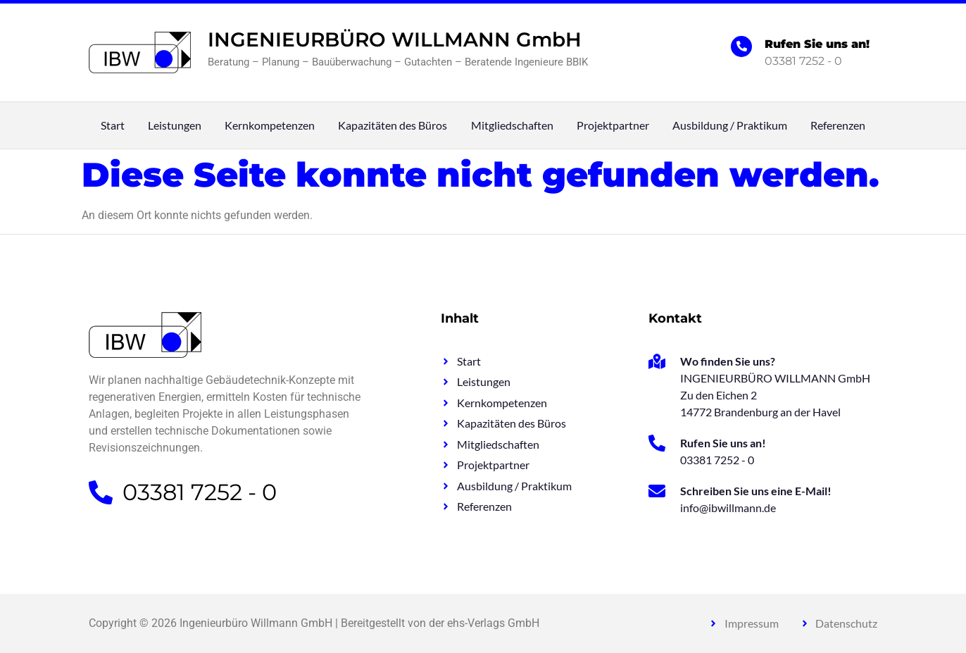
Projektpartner (613, 125)
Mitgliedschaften (512, 125)
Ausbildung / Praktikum (729, 125)
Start (113, 125)
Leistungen (174, 125)
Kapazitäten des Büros (392, 125)
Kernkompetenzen (270, 125)
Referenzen (837, 125)
